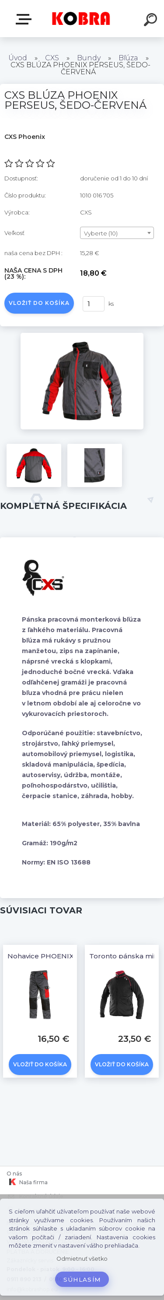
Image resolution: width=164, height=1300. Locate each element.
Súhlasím (82, 1279)
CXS (52, 58)
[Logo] (81, 18)
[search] (152, 21)
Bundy (89, 58)
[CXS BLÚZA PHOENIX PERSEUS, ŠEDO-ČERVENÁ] (82, 336)
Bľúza (129, 58)
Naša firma (27, 1182)
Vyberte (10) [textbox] (101, 233)
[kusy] (94, 303)
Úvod (17, 58)
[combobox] (117, 233)
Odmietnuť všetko (82, 1258)
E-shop (25, 19)
